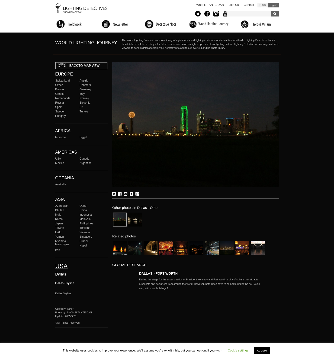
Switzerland (62, 80)
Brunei (84, 241)
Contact (249, 5)
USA (58, 158)
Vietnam (85, 232)
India (58, 214)
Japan (59, 223)
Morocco (60, 137)
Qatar (83, 205)
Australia (60, 184)
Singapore (86, 236)
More (201, 283)
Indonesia (86, 214)
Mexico (59, 163)
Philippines (86, 223)
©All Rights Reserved (67, 322)
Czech (59, 85)
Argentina (86, 163)
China (83, 210)
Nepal (83, 245)
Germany (85, 89)
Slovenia (85, 102)
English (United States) (273, 5)
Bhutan (59, 210)
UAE (58, 232)
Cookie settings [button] (238, 350)
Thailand (85, 228)
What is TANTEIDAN (210, 5)
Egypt (83, 137)
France (59, 89)
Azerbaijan (61, 205)
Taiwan (59, 228)
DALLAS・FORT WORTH (158, 273)
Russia (59, 102)
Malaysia (85, 219)
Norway (84, 98)
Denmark (85, 85)
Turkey (84, 111)
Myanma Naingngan (62, 243)
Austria (84, 80)
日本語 (262, 5)
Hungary (60, 116)
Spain (58, 107)
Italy (82, 93)
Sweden (60, 111)
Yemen (59, 236)
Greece (59, 93)
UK (82, 107)
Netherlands (62, 98)
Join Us (234, 5)
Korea (59, 219)
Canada (84, 158)
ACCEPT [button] (262, 350)
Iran (57, 250)
